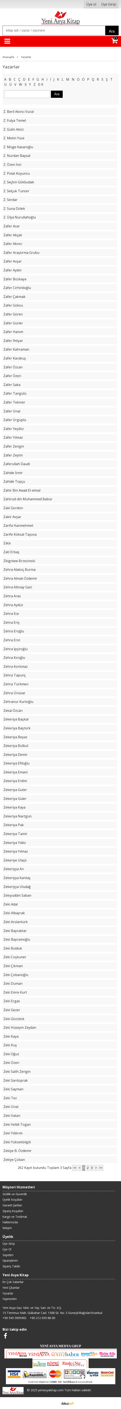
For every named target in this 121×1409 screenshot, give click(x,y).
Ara (112, 31)
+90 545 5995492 (14, 1318)
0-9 (40, 84)
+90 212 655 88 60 (42, 1318)
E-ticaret (53, 1403)
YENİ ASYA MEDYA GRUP (60, 1346)
